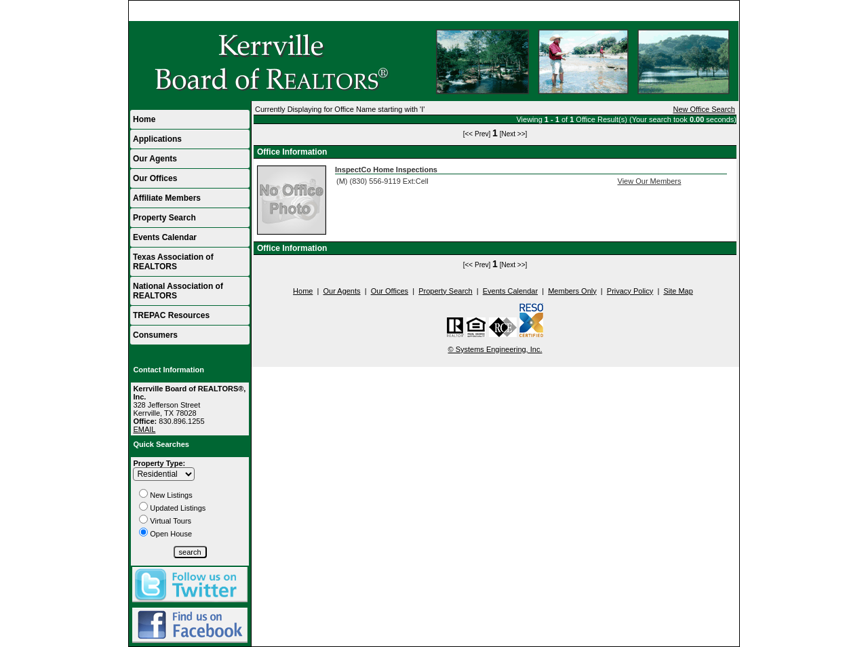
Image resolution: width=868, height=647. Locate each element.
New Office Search (704, 109)
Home (722, 11)
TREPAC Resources (171, 315)
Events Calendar (165, 237)
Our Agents (155, 158)
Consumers (155, 335)
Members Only (572, 291)
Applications (157, 139)
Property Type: (159, 463)
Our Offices (155, 178)
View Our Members (650, 181)
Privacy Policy (630, 291)
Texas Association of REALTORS (173, 261)
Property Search (164, 217)
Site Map (677, 291)
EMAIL (144, 429)
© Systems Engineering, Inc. (495, 349)
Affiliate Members (167, 198)
